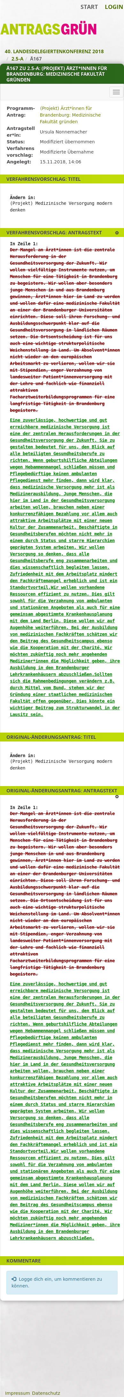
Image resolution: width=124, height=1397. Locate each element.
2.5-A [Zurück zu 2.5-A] (17, 58)
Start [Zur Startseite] (89, 7)
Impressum (17, 1393)
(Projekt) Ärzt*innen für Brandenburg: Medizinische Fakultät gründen (70, 115)
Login (114, 7)
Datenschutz (46, 1393)
